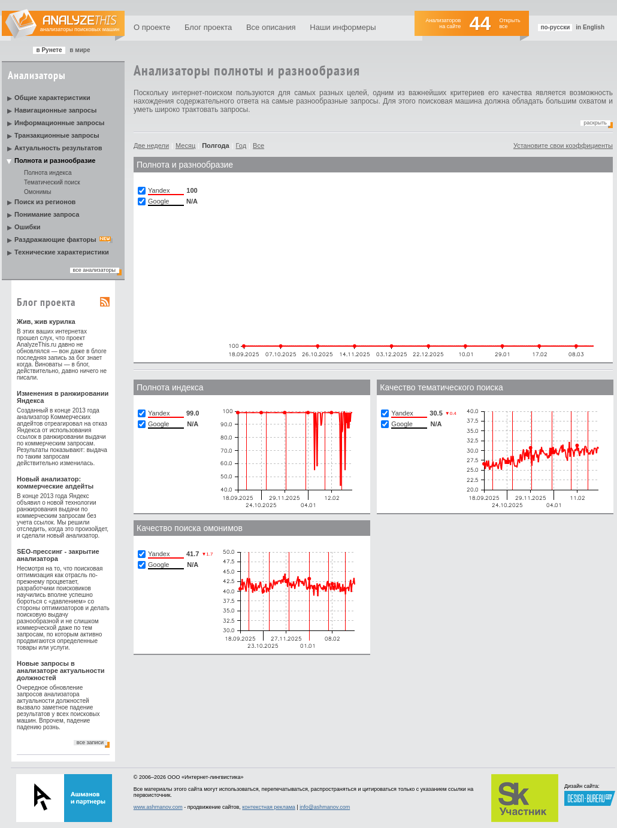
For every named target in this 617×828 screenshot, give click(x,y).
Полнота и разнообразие (54, 160)
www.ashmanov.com (158, 807)
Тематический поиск (52, 182)
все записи (90, 742)
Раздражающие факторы (55, 239)
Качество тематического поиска (441, 387)
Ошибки (27, 226)
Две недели (151, 145)
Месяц (185, 145)
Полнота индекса (48, 172)
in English (590, 27)
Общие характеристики (52, 97)
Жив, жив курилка (46, 321)
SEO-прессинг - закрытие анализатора (58, 555)
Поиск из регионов (44, 201)
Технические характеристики (61, 252)
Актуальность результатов (58, 147)
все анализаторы (94, 270)
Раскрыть (595, 123)
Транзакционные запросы (56, 135)
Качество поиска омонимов (190, 528)
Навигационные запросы (55, 110)
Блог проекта (208, 27)
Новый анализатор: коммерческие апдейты (55, 482)
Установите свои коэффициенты (563, 145)
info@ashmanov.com (325, 807)
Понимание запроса (46, 214)
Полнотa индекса (170, 387)
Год (241, 145)
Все (258, 145)
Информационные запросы (59, 122)
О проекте (152, 27)
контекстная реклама (268, 807)
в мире (79, 50)
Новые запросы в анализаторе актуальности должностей (61, 670)
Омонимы (37, 192)
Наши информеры (343, 27)
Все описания (271, 27)
